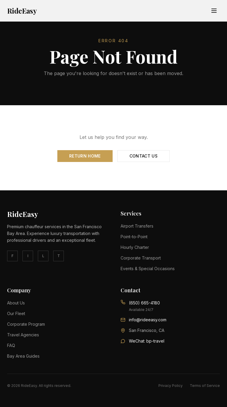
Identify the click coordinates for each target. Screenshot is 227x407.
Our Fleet (16, 313)
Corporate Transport (141, 257)
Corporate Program (26, 324)
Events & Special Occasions (148, 268)
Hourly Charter (135, 247)
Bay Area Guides (23, 356)
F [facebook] (13, 256)
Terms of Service (205, 385)
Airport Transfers (137, 225)
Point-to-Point (134, 236)
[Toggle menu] (214, 11)
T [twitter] (58, 256)
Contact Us (143, 155)
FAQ (11, 345)
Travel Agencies (23, 334)
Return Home (85, 155)
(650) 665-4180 (144, 302)
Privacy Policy (170, 385)
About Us (16, 302)
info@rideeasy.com (147, 319)
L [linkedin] (43, 256)
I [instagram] (27, 256)
